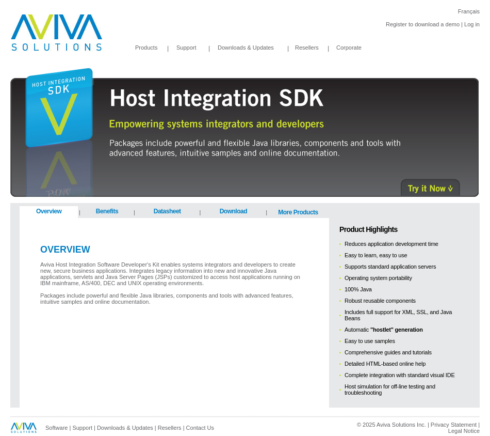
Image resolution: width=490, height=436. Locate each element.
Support (186, 47)
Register (396, 24)
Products (146, 47)
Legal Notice (464, 431)
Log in (472, 24)
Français (469, 11)
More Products (298, 212)
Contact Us (200, 428)
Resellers (307, 47)
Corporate (349, 47)
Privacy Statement (454, 425)
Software (56, 428)
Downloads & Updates (237, 47)
